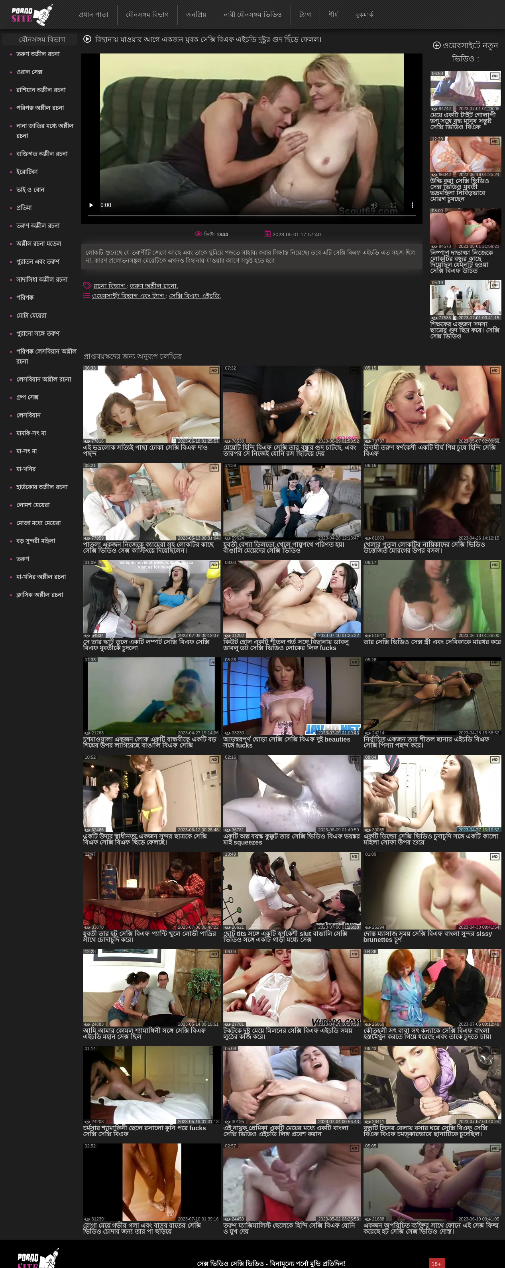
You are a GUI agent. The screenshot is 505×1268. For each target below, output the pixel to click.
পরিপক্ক (24, 297)
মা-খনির (25, 469)
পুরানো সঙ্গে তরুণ (37, 333)
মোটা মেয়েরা (31, 315)
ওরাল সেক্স (29, 72)
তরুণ (22, 559)
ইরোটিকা (26, 171)
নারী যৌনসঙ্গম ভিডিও (253, 14)
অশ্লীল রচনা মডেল (38, 243)
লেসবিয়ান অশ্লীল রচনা (43, 379)
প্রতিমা (23, 207)
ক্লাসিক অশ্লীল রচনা (39, 594)
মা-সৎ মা (26, 451)
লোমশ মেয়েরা (32, 505)
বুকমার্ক (364, 14)
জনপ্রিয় (196, 14)
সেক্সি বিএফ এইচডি (194, 296)
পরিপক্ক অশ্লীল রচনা (39, 108)
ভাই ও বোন (30, 189)
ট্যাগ (305, 14)
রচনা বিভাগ (110, 286)
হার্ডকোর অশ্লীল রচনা (41, 487)
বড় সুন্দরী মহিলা (35, 541)
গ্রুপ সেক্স (27, 397)
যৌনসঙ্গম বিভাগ (147, 14)
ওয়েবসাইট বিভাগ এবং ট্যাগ (129, 296)
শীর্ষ (333, 14)
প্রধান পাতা (93, 14)
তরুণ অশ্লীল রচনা (37, 54)
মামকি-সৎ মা (31, 433)
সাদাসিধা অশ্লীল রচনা (41, 279)
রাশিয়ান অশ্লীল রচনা (40, 90)
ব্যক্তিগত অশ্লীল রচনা (41, 153)
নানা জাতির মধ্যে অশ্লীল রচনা (44, 131)
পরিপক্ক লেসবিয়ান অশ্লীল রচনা (46, 356)
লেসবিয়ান (28, 415)
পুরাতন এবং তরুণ (37, 261)
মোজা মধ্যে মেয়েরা (38, 523)
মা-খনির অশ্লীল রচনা (40, 577)
